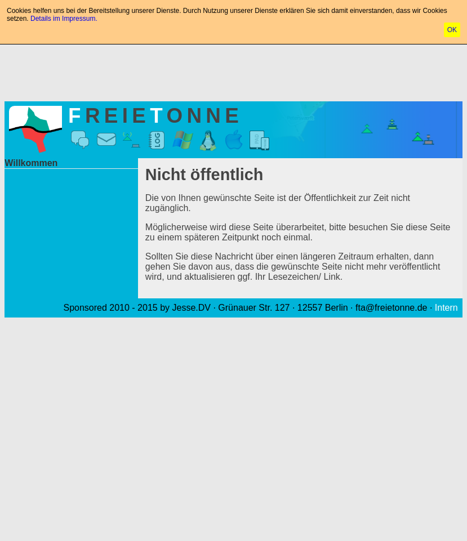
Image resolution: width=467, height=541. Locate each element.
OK (452, 30)
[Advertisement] (233, 70)
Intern (446, 307)
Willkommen (31, 163)
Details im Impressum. (63, 19)
